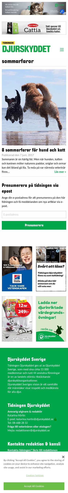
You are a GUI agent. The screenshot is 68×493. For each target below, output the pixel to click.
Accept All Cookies (34, 486)
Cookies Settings (35, 475)
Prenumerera (34, 225)
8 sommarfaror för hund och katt (33, 150)
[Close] (63, 457)
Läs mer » (60, 171)
